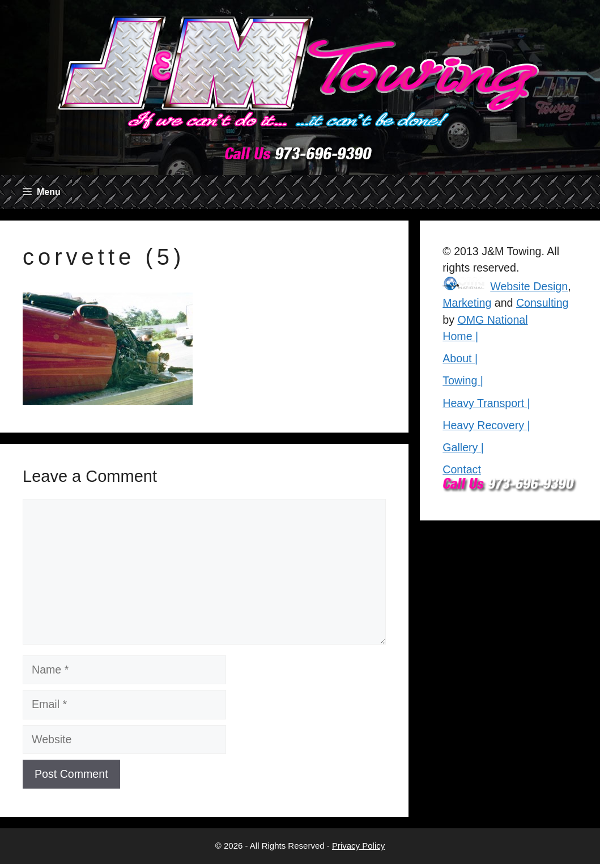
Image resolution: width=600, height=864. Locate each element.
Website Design (529, 286)
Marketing (466, 303)
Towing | (462, 380)
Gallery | (463, 447)
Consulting (542, 303)
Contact (461, 469)
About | (460, 358)
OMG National (492, 320)
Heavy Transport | (486, 403)
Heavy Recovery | (486, 425)
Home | (460, 336)
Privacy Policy (358, 845)
